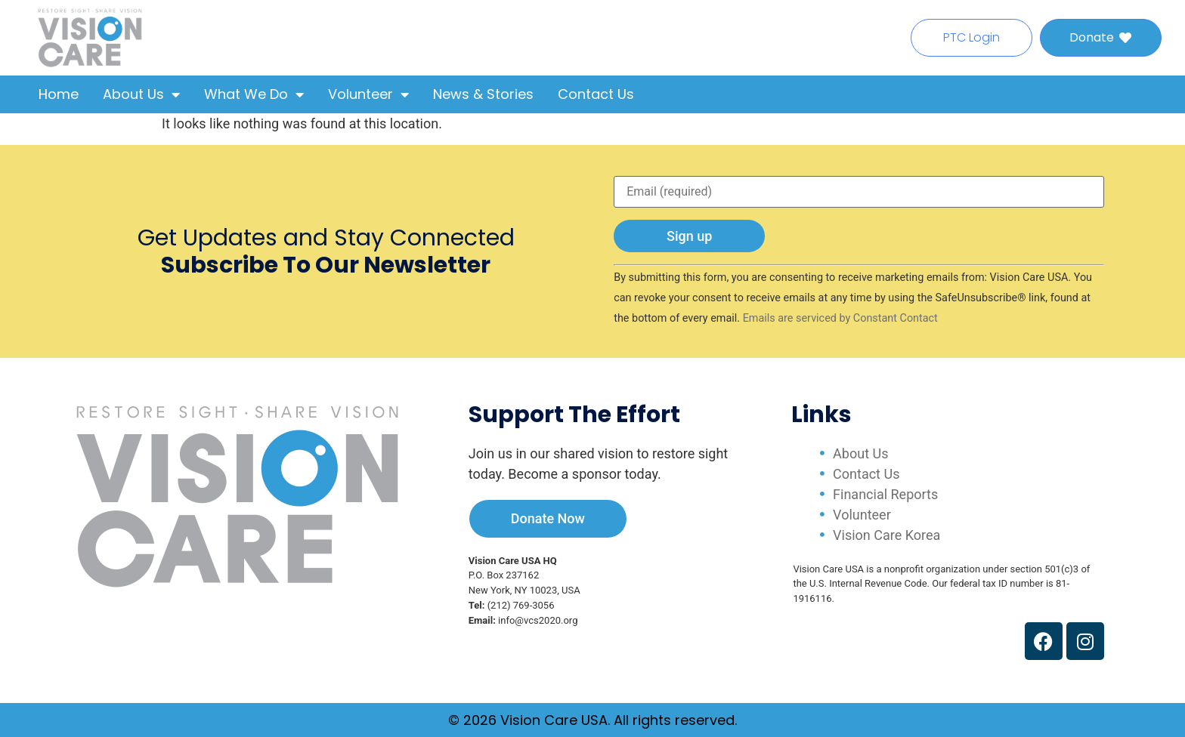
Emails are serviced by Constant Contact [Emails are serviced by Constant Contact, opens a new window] (840, 318)
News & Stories (483, 94)
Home (59, 94)
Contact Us (596, 94)
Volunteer (368, 94)
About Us (141, 94)
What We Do (254, 94)
